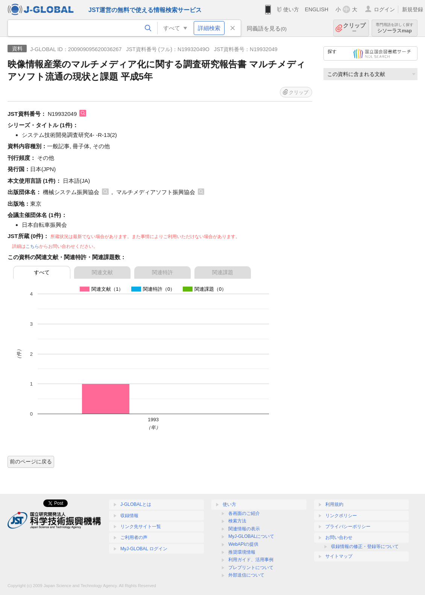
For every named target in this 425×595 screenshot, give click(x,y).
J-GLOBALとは (135, 504)
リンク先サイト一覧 (140, 526)
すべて (42, 272)
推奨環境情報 (241, 552)
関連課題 (222, 272)
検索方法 (237, 521)
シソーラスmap (394, 28)
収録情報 (129, 515)
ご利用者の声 (133, 537)
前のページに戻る (31, 461)
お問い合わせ (338, 537)
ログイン (384, 9)
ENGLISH (316, 9)
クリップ (354, 28)
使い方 (291, 9)
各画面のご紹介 (244, 513)
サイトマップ (338, 556)
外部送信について (246, 575)
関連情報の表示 (244, 528)
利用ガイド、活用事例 (250, 559)
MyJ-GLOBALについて (251, 536)
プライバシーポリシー (347, 526)
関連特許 (162, 272)
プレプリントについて (250, 567)
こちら (32, 246)
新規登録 (412, 9)
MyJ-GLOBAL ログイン (143, 548)
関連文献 (102, 272)
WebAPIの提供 (243, 544)
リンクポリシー (341, 515)
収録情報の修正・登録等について (365, 546)
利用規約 (334, 504)
